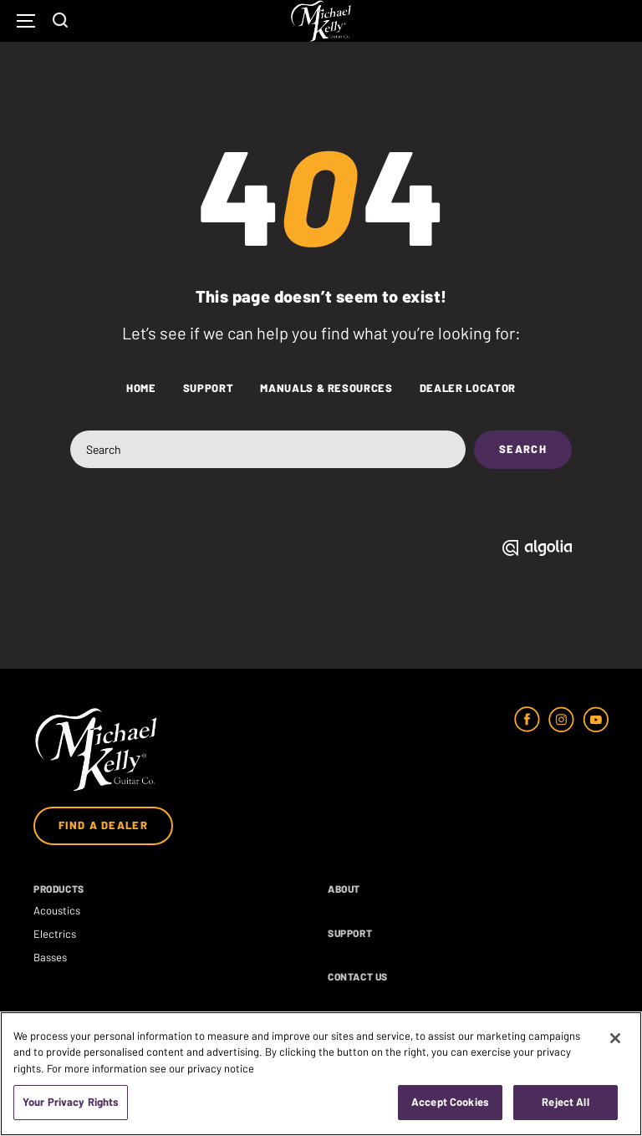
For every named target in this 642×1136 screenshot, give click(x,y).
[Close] (615, 1038)
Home (141, 388)
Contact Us (358, 976)
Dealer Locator (468, 388)
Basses (50, 957)
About (344, 888)
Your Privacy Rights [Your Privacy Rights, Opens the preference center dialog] (71, 1101)
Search (523, 449)
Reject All (565, 1101)
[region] (321, 1073)
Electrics (54, 933)
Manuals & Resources (326, 388)
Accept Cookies (450, 1101)
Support (208, 388)
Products (58, 888)
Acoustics (56, 910)
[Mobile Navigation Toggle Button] (26, 21)
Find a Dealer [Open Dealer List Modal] (103, 825)
